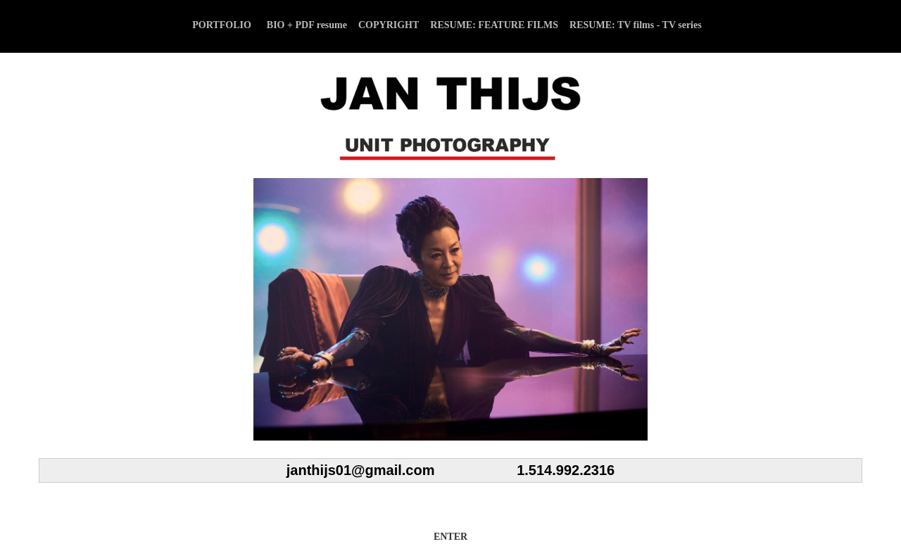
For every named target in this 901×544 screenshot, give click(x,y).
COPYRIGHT (388, 25)
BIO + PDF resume (307, 25)
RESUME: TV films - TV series (635, 25)
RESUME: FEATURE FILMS (494, 25)
